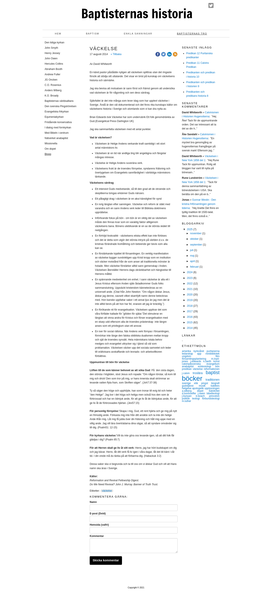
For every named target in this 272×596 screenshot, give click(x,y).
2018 (190, 305)
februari (194, 266)
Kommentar (97, 536)
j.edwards (196, 361)
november (195, 233)
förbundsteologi (211, 398)
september (196, 244)
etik (197, 383)
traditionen (213, 379)
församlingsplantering (196, 358)
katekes (215, 385)
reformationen (212, 369)
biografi (215, 383)
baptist (213, 372)
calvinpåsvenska (194, 363)
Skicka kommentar (106, 560)
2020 (190, 294)
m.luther (186, 401)
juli (191, 250)
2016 (190, 316)
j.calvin (187, 373)
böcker (194, 378)
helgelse (187, 388)
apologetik (198, 388)
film (217, 356)
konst (216, 361)
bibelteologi (213, 393)
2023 (190, 278)
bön (217, 366)
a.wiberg (189, 390)
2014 (190, 327)
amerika (188, 351)
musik (205, 385)
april (192, 261)
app (201, 353)
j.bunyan (189, 395)
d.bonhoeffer (190, 393)
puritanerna (213, 351)
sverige (188, 383)
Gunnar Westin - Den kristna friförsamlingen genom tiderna (199, 203)
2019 (190, 300)
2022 (190, 283)
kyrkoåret (200, 351)
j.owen (202, 393)
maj (192, 255)
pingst (206, 383)
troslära (199, 373)
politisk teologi (192, 398)
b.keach (202, 395)
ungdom (198, 356)
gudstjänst (190, 385)
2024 (190, 272)
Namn (93, 502)
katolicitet (214, 390)
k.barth (208, 361)
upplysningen (212, 388)
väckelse (107, 490)
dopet (203, 390)
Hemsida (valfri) (99, 524)
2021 (190, 289)
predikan (187, 369)
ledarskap (189, 353)
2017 (190, 311)
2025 (190, 229)
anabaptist (190, 366)
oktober (194, 238)
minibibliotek (212, 353)
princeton (214, 395)
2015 (190, 322)
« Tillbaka (116, 54)
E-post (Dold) (98, 513)
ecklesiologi (206, 366)
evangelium (213, 363)
